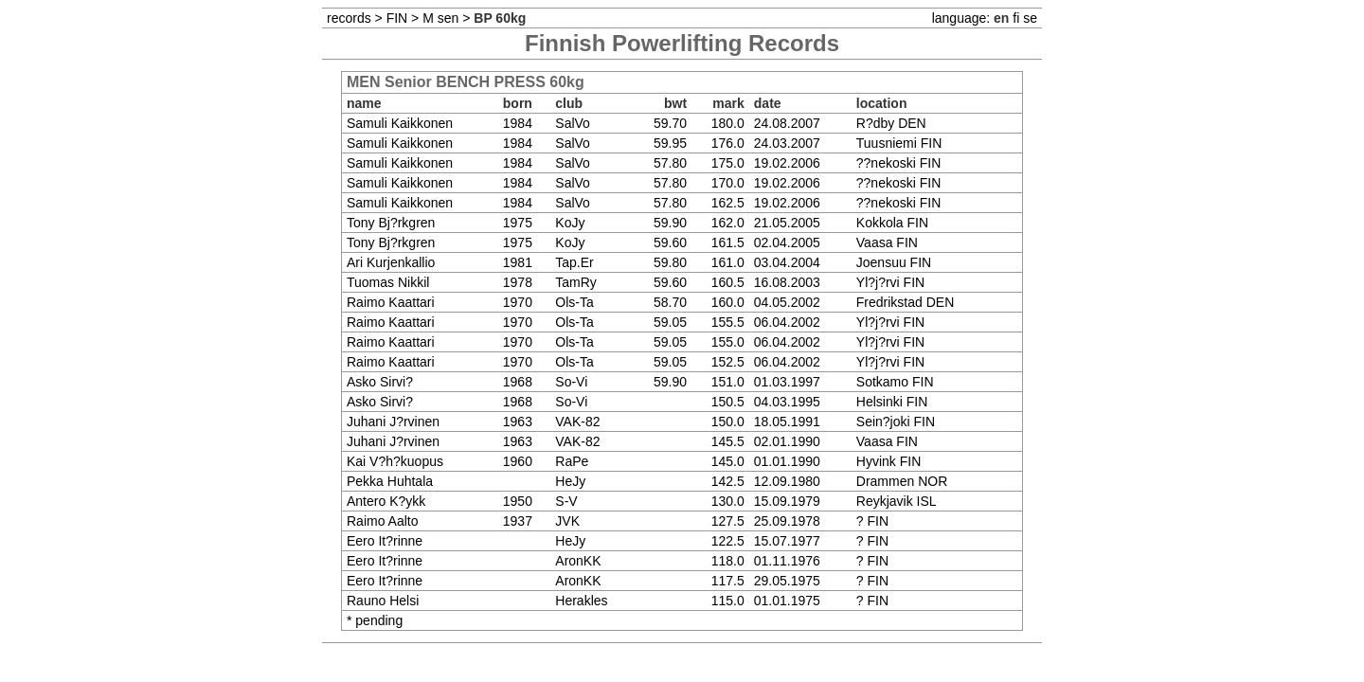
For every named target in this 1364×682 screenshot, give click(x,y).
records (349, 18)
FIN (397, 18)
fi (1016, 18)
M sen (440, 18)
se (1030, 18)
